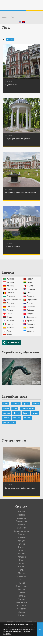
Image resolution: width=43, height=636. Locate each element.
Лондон (16, 413)
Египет (7, 317)
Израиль (8, 320)
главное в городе (27, 408)
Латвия (28, 279)
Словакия (29, 307)
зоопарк (6, 413)
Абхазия (8, 279)
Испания (8, 327)
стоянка (6, 418)
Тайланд (29, 310)
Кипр (7, 331)
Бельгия (8, 293)
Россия (28, 303)
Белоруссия (10, 289)
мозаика (36, 404)
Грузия (7, 314)
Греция (8, 310)
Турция (28, 314)
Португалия (30, 300)
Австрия (8, 282)
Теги (12, 17)
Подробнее (7, 634)
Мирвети (16, 418)
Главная (4, 17)
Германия (9, 307)
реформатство (9, 422)
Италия (8, 324)
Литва (28, 282)
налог (15, 408)
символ (35, 413)
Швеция (29, 327)
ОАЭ (27, 293)
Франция (29, 320)
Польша (29, 296)
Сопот (5, 404)
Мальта (28, 286)
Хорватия (29, 324)
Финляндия (30, 317)
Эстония (29, 331)
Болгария (9, 296)
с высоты (27, 418)
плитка (6, 408)
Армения (8, 286)
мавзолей (15, 404)
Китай (7, 334)
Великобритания (12, 300)
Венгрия (8, 303)
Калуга (26, 413)
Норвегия (29, 289)
